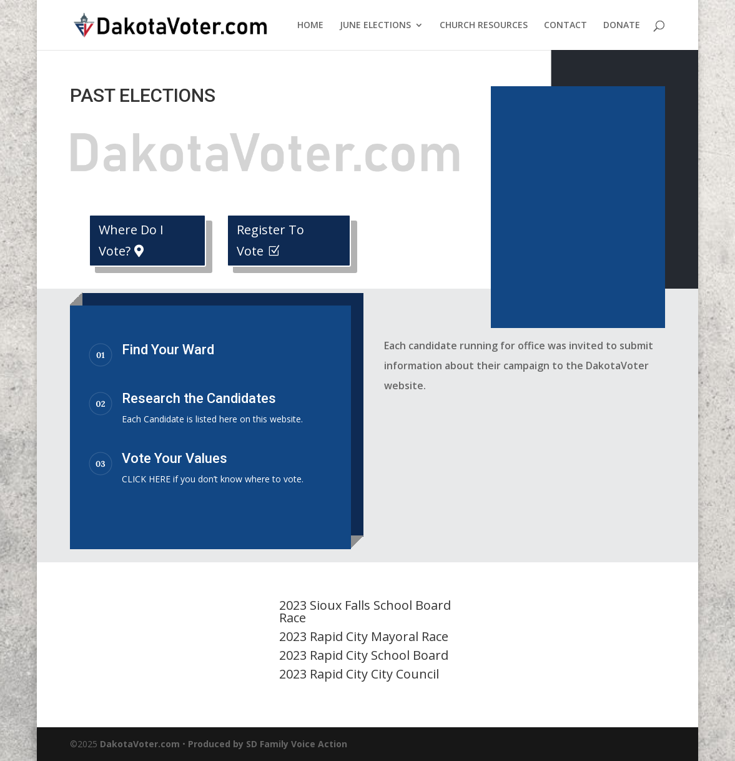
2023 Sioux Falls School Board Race (365, 611)
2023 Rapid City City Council (359, 673)
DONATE (621, 26)
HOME (310, 26)
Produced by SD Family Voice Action (267, 744)
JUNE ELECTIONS (375, 26)
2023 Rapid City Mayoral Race (363, 636)
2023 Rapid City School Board (363, 655)
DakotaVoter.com (140, 744)
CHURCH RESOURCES (484, 26)
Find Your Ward (168, 349)
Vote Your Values (174, 458)
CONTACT (565, 26)
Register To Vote (270, 240)
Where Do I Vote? (131, 240)
